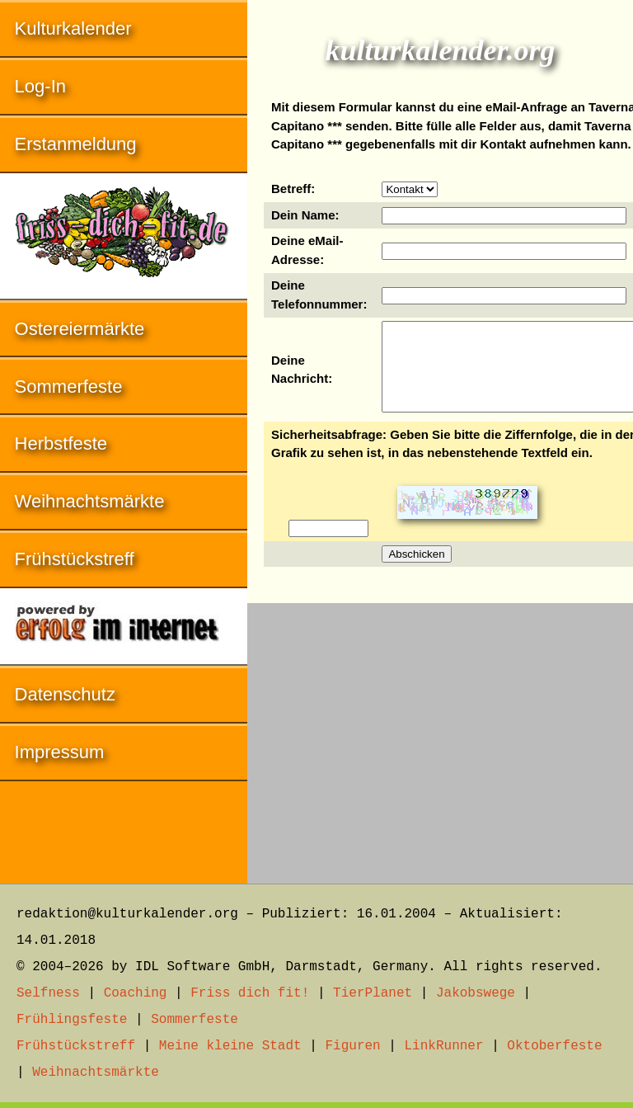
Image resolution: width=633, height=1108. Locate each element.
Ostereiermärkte (80, 328)
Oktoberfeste (554, 1046)
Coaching (135, 993)
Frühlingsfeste (71, 1019)
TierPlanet (372, 993)
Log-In (40, 86)
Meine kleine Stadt (230, 1046)
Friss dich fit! (249, 993)
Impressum (60, 752)
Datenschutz (65, 694)
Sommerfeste (69, 386)
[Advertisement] (440, 735)
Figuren (352, 1046)
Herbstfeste (61, 443)
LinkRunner (444, 1046)
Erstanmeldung (76, 144)
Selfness (48, 993)
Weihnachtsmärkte (90, 501)
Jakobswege (475, 993)
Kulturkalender (73, 28)
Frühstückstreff (74, 559)
